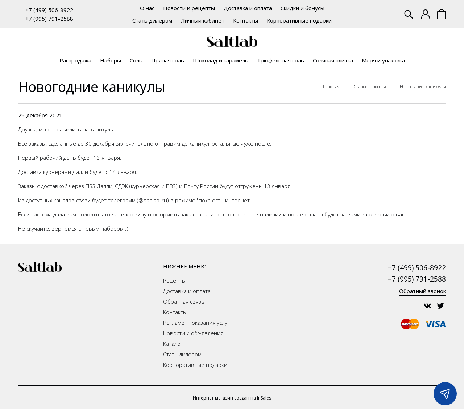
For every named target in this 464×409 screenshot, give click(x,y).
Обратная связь (183, 301)
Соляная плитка (333, 60)
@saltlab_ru (152, 200)
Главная (331, 87)
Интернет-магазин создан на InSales (232, 398)
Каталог (173, 343)
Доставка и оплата (248, 8)
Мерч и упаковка (383, 60)
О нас (147, 8)
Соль (136, 60)
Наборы (110, 60)
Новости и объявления (193, 333)
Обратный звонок (422, 291)
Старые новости (369, 87)
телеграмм (122, 200)
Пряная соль (167, 60)
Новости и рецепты (189, 8)
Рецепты (174, 280)
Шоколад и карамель (220, 60)
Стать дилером (152, 20)
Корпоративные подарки (299, 20)
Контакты (245, 20)
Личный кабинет (202, 20)
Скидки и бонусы (302, 8)
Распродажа (75, 60)
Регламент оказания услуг (196, 322)
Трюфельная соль (280, 60)
